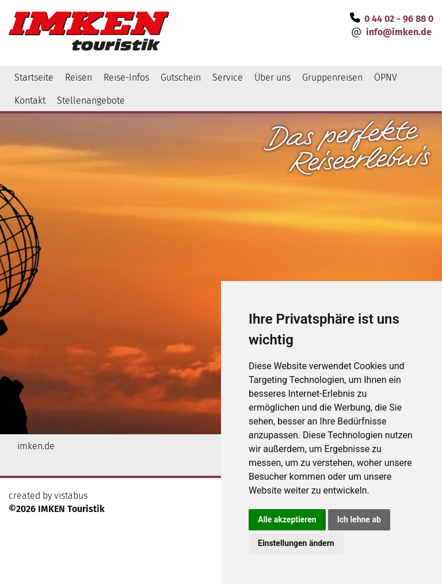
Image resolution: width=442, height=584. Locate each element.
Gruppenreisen (332, 77)
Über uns (272, 77)
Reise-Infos (126, 77)
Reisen (78, 77)
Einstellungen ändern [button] (296, 543)
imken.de (36, 446)
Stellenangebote (91, 100)
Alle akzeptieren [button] (287, 519)
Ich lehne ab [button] (359, 519)
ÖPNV (385, 77)
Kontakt (29, 100)
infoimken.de (399, 31)
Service (227, 77)
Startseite (34, 77)
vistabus (70, 495)
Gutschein (181, 77)
